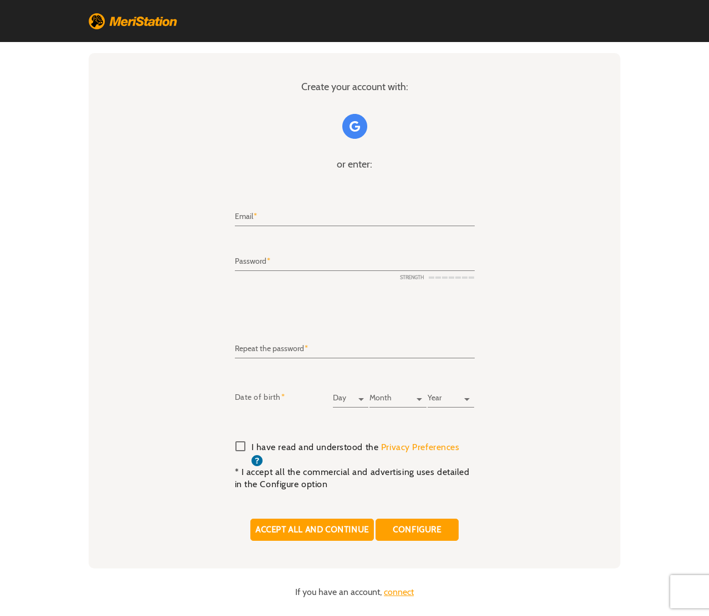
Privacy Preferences (420, 447)
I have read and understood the (355, 454)
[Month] (397, 394)
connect (399, 592)
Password (250, 261)
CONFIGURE (417, 529)
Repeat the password (269, 349)
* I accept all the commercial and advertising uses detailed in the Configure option (352, 478)
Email (244, 217)
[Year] (451, 394)
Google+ (354, 126)
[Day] (350, 394)
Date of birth (258, 397)
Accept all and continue (312, 529)
